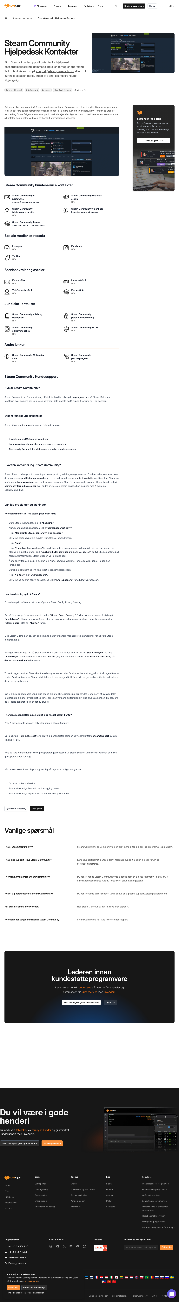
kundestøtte (84, 987)
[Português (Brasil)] (147, 1277)
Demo (152, 6)
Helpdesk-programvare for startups (158, 1227)
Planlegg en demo (52, 1143)
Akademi (110, 1195)
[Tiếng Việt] (109, 1281)
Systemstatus (41, 1195)
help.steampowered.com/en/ (84, 212)
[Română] (152, 1277)
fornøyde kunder (41, 1130)
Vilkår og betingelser (98, 1296)
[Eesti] (86, 1277)
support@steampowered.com (55, 71)
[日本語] (116, 1277)
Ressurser (74, 6)
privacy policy (31, 1281)
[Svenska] (172, 1277)
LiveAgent (109, 991)
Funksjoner (9, 1197)
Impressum (75, 1206)
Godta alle (13, 1287)
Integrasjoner (10, 1202)
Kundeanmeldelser (78, 1195)
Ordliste (109, 1189)
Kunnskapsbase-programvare (155, 1184)
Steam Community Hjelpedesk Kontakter (56, 18)
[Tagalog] (104, 1281)
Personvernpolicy (140, 1296)
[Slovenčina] (162, 1277)
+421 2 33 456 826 (18, 1246)
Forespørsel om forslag (45, 1206)
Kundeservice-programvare (154, 1189)
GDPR (154, 1296)
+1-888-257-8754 (17, 1252)
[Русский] (157, 1277)
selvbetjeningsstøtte (82, 478)
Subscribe (167, 1247)
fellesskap (22, 1130)
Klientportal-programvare (153, 1221)
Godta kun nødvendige (34, 1287)
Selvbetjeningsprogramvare (154, 1201)
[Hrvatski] (101, 1277)
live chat (49, 75)
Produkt (59, 6)
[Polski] (141, 1277)
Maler (108, 1201)
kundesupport (25, 425)
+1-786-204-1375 (17, 1257)
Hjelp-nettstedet (27, 735)
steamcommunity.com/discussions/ (28, 225)
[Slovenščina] (167, 1277)
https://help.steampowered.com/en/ (46, 444)
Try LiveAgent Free (154, 140)
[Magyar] (106, 1277)
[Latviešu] (126, 1277)
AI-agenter (41, 6)
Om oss (73, 1184)
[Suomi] (91, 1277)
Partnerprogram (77, 1201)
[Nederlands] (131, 1277)
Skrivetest (111, 1206)
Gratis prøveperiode (134, 6)
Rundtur (8, 1208)
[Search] (117, 6)
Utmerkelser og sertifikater (82, 1189)
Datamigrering (41, 1189)
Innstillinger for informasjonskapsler (26, 1293)
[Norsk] (136, 1277)
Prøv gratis (37, 808)
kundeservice (89, 991)
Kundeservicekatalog (22, 18)
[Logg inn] (161, 6)
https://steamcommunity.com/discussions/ (53, 449)
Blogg (109, 1184)
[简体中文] (114, 1281)
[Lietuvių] (121, 1277)
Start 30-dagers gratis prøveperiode (81, 1002)
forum (153, 859)
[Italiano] (111, 1277)
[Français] (96, 1277)
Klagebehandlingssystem (153, 1216)
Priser (7, 1191)
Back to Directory (16, 808)
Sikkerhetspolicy (119, 1296)
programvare (82, 397)
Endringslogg (41, 1201)
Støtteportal (40, 1184)
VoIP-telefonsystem (151, 1195)
